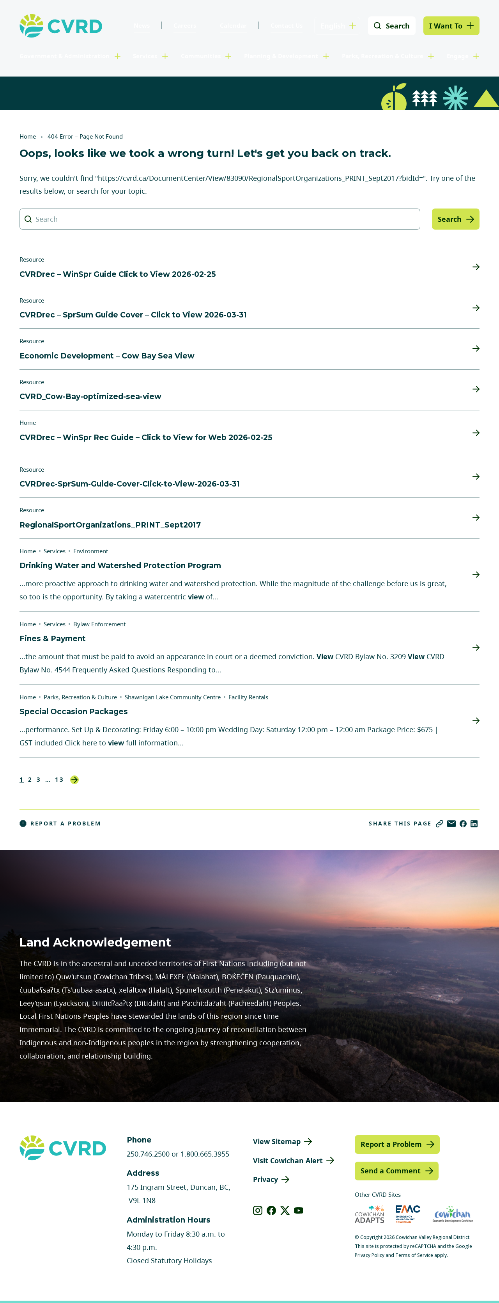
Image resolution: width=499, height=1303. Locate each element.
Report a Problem (60, 823)
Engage (458, 56)
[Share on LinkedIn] (474, 823)
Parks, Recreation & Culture (382, 56)
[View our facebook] (271, 1210)
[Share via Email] (451, 823)
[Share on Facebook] (463, 823)
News (142, 25)
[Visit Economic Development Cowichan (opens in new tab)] (452, 1214)
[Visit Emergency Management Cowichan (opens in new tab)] (408, 1214)
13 (59, 779)
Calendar (233, 25)
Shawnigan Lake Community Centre (173, 697)
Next (74, 779)
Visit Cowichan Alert (288, 1160)
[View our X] (285, 1210)
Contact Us (287, 25)
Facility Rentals (248, 697)
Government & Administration (64, 56)
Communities (201, 56)
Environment (90, 551)
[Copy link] (439, 823)
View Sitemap (277, 1141)
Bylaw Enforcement (99, 624)
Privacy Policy (369, 1255)
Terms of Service (414, 1255)
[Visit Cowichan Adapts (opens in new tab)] (369, 1214)
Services (145, 56)
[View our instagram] (258, 1210)
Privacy (265, 1179)
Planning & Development (281, 56)
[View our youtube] (299, 1210)
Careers (184, 25)
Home (27, 136)
